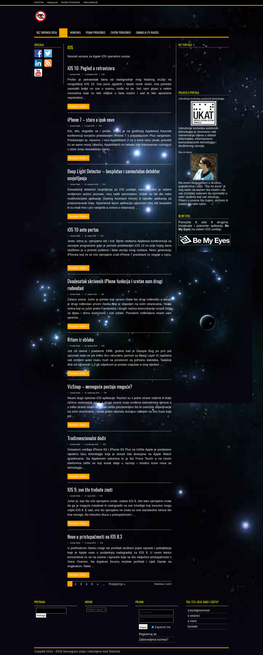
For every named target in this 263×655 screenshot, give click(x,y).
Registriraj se (147, 634)
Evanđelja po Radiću (147, 33)
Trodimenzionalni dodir (86, 438)
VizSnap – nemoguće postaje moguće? (99, 386)
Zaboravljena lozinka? (153, 639)
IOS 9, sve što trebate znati (90, 489)
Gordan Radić (75, 74)
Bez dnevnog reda (47, 33)
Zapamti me (161, 627)
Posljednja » (117, 584)
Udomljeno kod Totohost (104, 651)
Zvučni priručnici (120, 33)
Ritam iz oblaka (80, 339)
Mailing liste (52, 2)
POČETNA (39, 2)
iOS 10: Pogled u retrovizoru (91, 68)
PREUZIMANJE (91, 2)
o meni (192, 621)
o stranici (194, 615)
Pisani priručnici (95, 33)
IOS (63, 33)
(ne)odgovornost (199, 610)
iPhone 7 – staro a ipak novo (90, 119)
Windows (75, 33)
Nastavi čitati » (78, 106)
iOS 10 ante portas (83, 229)
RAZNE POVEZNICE (70, 2)
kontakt (192, 626)
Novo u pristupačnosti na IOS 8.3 (94, 536)
